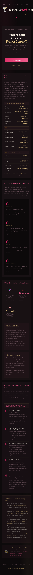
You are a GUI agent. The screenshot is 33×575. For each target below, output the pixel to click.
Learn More (16, 65)
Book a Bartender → (16, 60)
